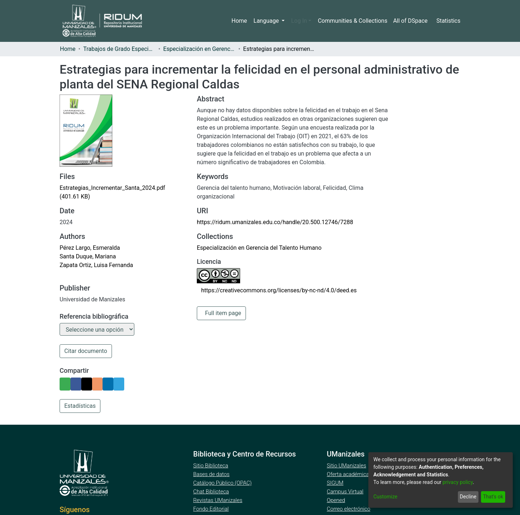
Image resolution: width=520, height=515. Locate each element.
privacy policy (461, 482)
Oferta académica (348, 475)
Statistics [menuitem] (448, 21)
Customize (385, 496)
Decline (466, 496)
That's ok (492, 496)
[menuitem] (411, 21)
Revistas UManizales (218, 501)
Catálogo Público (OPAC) (224, 484)
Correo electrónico (349, 510)
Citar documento (84, 352)
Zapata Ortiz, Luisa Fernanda (95, 265)
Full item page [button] (223, 313)
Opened (337, 501)
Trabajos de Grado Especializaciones (120, 49)
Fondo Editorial (211, 510)
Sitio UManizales (347, 466)
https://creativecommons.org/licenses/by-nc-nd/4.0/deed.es (276, 290)
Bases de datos (212, 475)
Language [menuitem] (269, 21)
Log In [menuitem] (301, 21)
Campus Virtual (345, 492)
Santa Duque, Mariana (87, 257)
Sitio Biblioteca (211, 466)
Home (242, 21)
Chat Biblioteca (211, 492)
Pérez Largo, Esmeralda (90, 248)
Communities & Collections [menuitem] (353, 21)
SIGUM (335, 484)
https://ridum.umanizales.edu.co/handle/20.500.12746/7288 (273, 222)
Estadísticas (79, 407)
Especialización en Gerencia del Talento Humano (201, 49)
